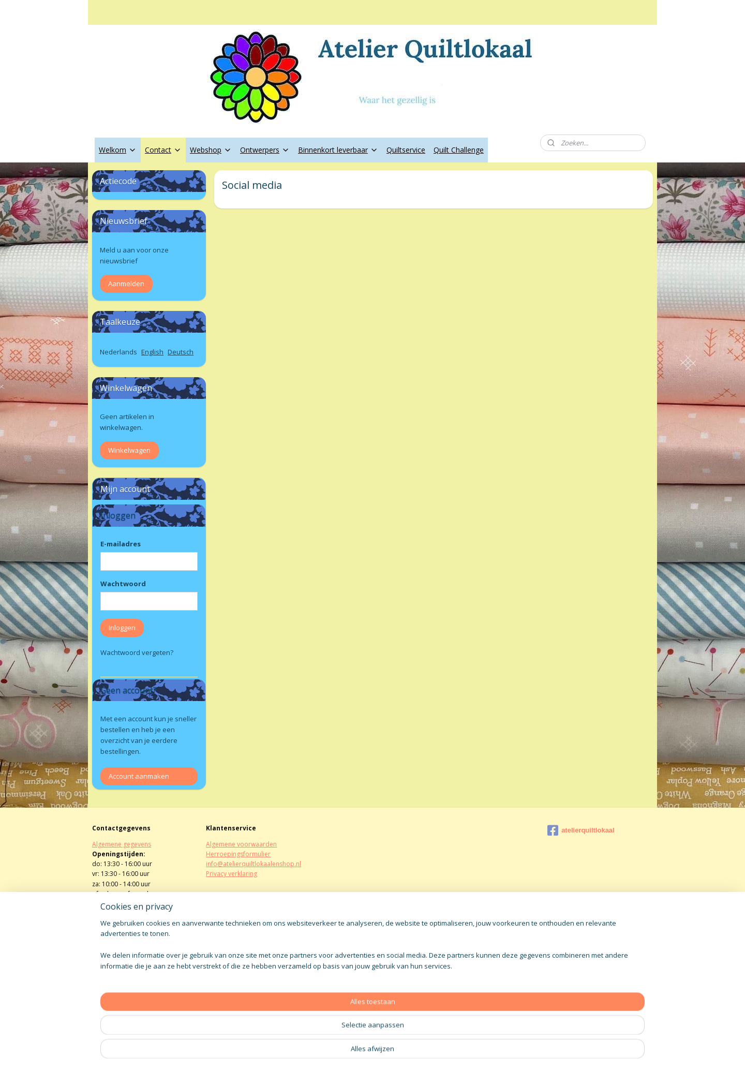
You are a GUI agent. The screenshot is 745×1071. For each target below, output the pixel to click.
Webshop (211, 150)
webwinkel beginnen (400, 1052)
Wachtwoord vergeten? (136, 652)
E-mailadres (120, 543)
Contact (163, 150)
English (152, 351)
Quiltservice (405, 150)
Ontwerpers (265, 150)
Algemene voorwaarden (241, 844)
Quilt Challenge (459, 150)
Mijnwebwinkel (491, 1052)
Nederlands (118, 351)
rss (361, 1052)
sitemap (339, 1052)
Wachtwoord (123, 583)
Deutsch (180, 351)
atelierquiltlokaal (581, 830)
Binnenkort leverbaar (338, 150)
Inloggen (122, 627)
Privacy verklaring (231, 873)
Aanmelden (126, 283)
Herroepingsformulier (238, 854)
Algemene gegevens (121, 844)
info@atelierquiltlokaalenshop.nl (253, 863)
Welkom (118, 150)
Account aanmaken (139, 776)
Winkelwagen (129, 450)
